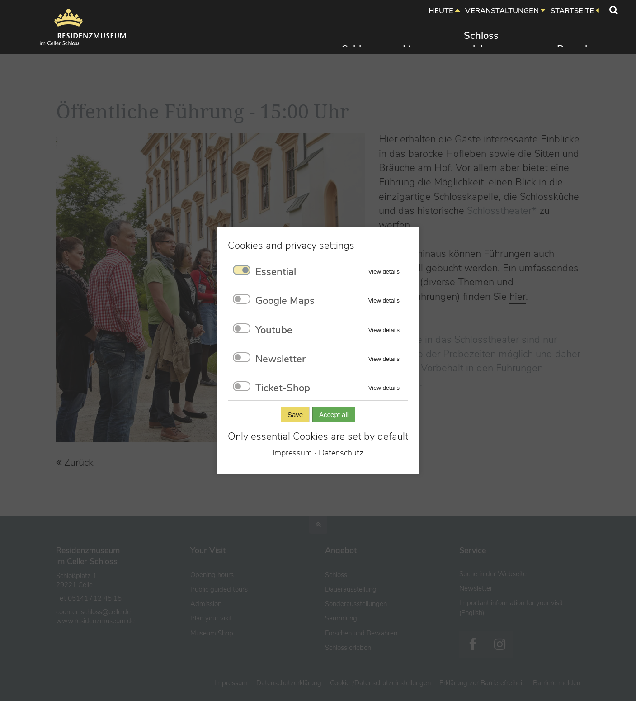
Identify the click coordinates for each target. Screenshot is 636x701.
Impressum (292, 452)
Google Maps (285, 301)
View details (384, 271)
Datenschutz (341, 452)
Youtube (273, 330)
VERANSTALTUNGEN (502, 10)
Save (295, 414)
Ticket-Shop (282, 388)
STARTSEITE (572, 10)
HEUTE (441, 10)
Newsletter (280, 359)
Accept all (334, 414)
